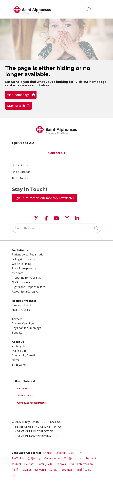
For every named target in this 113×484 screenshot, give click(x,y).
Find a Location (21, 172)
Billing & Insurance (23, 259)
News (15, 360)
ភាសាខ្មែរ (16, 464)
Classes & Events (22, 305)
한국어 (32, 458)
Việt (71, 453)
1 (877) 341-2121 (23, 143)
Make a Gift (19, 351)
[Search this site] (56, 228)
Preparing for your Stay (26, 277)
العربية (78, 458)
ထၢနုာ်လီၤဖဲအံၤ (83, 469)
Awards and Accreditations (31, 403)
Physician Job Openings (26, 328)
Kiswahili (40, 469)
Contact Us (56, 153)
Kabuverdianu (85, 464)
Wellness (22, 388)
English (47, 453)
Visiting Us (18, 346)
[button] (98, 8)
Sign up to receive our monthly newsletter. (44, 198)
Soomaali (67, 469)
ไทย (71, 464)
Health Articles (21, 310)
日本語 (68, 458)
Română (91, 458)
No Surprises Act (22, 282)
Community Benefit (24, 355)
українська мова (49, 458)
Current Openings (23, 323)
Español (61, 453)
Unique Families (25, 396)
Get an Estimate (21, 264)
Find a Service (20, 178)
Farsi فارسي (45, 464)
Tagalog (26, 469)
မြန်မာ (15, 475)
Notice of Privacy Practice (34, 431)
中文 (79, 453)
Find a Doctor (20, 165)
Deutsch (29, 464)
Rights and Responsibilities (28, 287)
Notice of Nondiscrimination (36, 436)
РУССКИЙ (18, 458)
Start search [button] (18, 106)
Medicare (17, 273)
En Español (19, 364)
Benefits (17, 332)
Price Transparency (24, 268)
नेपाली (15, 469)
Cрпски (53, 469)
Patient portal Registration (28, 254)
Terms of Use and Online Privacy (38, 426)
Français (61, 464)
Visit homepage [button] (21, 95)
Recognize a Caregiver (25, 291)
